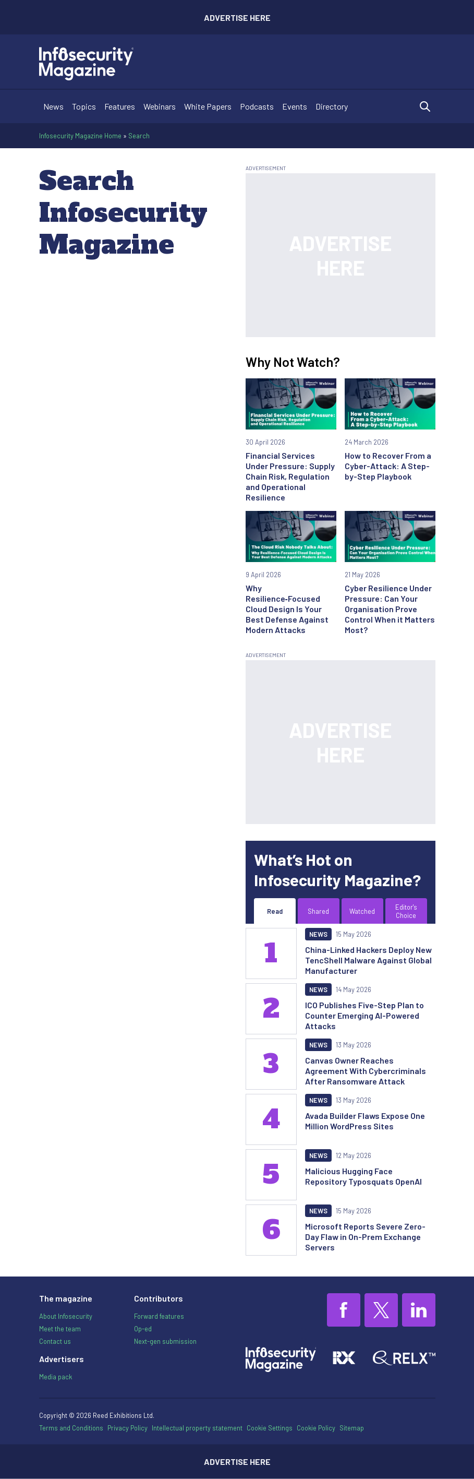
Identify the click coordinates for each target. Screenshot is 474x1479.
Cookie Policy (316, 1428)
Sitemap (351, 1428)
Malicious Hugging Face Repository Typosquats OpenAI (363, 1176)
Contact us (55, 1341)
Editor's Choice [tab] (406, 911)
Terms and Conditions (71, 1428)
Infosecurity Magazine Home (80, 136)
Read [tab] (275, 911)
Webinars (159, 106)
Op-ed (143, 1329)
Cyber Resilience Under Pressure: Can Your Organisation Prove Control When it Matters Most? (390, 609)
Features (119, 106)
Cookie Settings (270, 1428)
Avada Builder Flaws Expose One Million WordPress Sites (365, 1121)
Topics (84, 106)
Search (139, 136)
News (53, 106)
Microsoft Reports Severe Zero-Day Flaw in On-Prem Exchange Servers (365, 1236)
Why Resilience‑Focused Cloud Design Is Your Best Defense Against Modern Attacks (287, 609)
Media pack (55, 1377)
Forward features (159, 1316)
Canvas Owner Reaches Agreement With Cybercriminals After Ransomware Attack (365, 1070)
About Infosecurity (65, 1316)
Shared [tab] (318, 911)
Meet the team (60, 1329)
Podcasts (257, 106)
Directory (331, 106)
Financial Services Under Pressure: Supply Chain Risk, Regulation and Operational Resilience (290, 476)
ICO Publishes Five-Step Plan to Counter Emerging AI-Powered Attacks (364, 1015)
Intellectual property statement (197, 1428)
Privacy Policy (127, 1428)
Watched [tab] (362, 911)
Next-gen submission (165, 1341)
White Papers (208, 106)
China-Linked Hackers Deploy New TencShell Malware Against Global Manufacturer (368, 960)
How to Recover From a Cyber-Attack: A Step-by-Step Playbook (388, 465)
